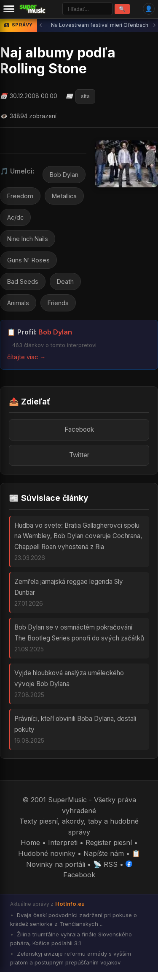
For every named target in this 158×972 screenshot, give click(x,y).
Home (30, 842)
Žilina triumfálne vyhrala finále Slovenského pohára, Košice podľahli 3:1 (71, 938)
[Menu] (8, 9)
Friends (58, 302)
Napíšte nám (103, 853)
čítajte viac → (26, 356)
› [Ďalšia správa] (154, 25)
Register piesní (109, 842)
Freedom (20, 196)
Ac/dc (15, 217)
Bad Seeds (22, 281)
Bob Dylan (64, 174)
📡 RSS (105, 864)
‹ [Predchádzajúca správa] (40, 25)
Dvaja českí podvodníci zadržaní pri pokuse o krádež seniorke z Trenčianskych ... (73, 919)
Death (65, 281)
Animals (18, 302)
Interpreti (63, 842)
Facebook (79, 429)
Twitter (79, 455)
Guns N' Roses (28, 260)
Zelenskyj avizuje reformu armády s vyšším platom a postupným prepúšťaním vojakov (70, 958)
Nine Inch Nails (27, 238)
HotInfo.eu (70, 903)
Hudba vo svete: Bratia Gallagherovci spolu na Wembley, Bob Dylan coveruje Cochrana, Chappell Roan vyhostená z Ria (78, 536)
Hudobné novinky (46, 853)
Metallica (64, 196)
